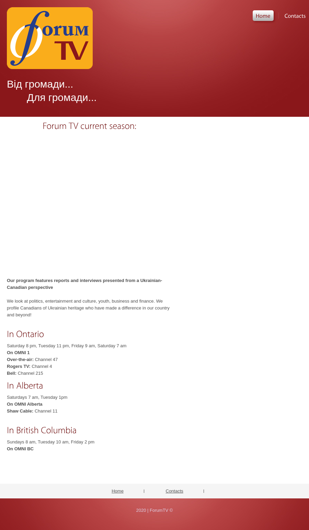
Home (118, 491)
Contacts (174, 491)
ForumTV (50, 38)
